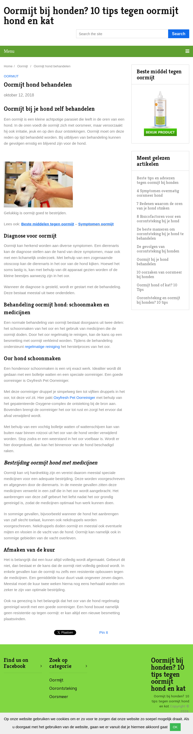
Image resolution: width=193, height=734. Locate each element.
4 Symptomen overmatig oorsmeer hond (158, 193)
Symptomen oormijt (96, 224)
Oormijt (11, 76)
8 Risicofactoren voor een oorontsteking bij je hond (159, 219)
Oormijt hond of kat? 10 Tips (157, 287)
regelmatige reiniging (42, 346)
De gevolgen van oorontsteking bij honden (158, 249)
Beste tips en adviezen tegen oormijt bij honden (157, 180)
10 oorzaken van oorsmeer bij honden (159, 274)
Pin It (103, 632)
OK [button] (175, 727)
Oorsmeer (58, 696)
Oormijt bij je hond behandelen (152, 262)
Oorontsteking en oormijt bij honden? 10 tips (158, 300)
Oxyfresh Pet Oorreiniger (74, 397)
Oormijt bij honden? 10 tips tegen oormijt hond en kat (91, 16)
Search (178, 34)
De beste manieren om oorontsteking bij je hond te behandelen (160, 234)
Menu (9, 51)
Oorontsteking (63, 688)
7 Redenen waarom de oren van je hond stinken (159, 206)
